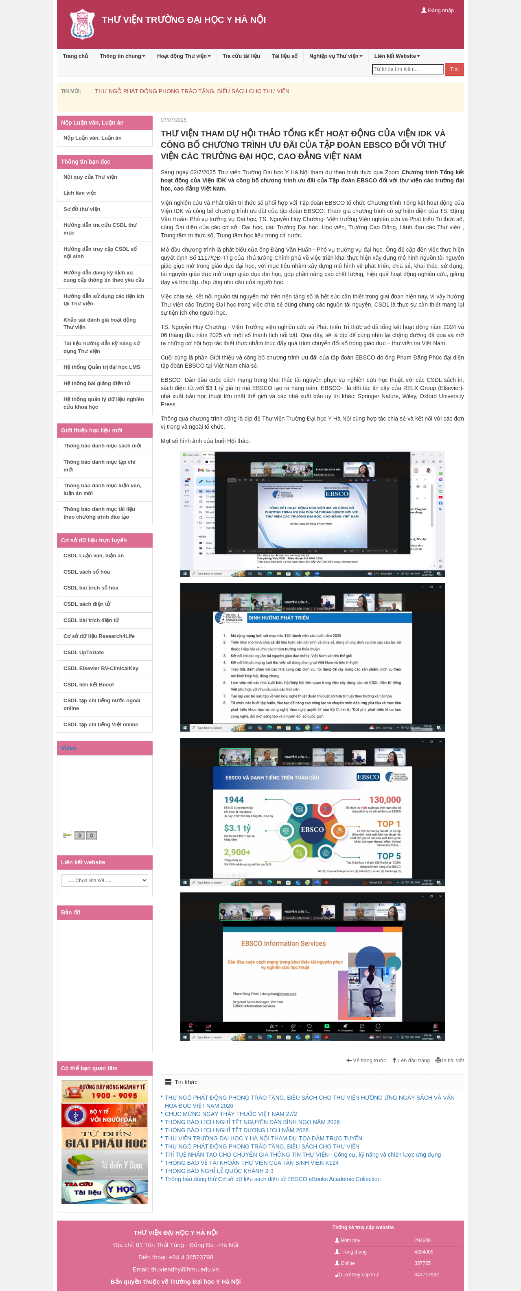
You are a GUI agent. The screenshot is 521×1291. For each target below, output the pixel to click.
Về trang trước (366, 1060)
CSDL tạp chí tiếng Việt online (100, 724)
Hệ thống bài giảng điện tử (96, 383)
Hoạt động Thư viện (184, 56)
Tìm (454, 69)
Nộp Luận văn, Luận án (92, 138)
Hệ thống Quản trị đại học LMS (101, 367)
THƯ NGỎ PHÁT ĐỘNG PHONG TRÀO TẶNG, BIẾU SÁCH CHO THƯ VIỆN (192, 91)
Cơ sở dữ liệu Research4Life (99, 636)
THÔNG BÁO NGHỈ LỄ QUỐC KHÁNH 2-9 (219, 1171)
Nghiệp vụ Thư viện (336, 56)
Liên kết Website (397, 56)
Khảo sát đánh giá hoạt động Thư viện (99, 324)
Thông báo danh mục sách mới (102, 446)
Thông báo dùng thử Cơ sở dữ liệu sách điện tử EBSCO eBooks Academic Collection (273, 1179)
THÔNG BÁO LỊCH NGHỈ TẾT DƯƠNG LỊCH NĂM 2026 (237, 1130)
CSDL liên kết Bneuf (88, 685)
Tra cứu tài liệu (241, 56)
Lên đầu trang (411, 1060)
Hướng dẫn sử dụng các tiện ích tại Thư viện (103, 300)
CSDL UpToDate (83, 652)
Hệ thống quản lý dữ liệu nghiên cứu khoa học (103, 403)
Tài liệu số (285, 56)
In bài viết (450, 1060)
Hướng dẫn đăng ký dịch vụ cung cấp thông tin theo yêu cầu (103, 276)
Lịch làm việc (79, 193)
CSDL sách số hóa (86, 572)
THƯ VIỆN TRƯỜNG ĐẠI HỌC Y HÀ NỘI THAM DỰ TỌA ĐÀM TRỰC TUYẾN (263, 1138)
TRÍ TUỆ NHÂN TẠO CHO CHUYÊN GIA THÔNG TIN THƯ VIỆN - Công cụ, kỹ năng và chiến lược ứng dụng (303, 1154)
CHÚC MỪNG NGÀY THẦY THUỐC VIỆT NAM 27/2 (231, 1114)
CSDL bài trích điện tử (91, 620)
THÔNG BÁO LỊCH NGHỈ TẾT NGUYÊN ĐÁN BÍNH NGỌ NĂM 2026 (252, 1122)
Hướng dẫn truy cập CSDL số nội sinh (100, 253)
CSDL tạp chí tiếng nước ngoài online (101, 704)
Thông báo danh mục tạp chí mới (99, 466)
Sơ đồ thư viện (82, 209)
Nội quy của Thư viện (90, 177)
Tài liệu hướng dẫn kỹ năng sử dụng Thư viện (101, 347)
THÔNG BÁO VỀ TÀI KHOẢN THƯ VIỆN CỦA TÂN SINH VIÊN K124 (252, 1162)
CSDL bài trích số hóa (90, 588)
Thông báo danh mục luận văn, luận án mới (102, 489)
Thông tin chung (122, 56)
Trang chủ (75, 56)
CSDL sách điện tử (86, 604)
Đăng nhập (437, 10)
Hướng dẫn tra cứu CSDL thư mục (100, 229)
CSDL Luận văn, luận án (93, 555)
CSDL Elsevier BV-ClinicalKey (100, 668)
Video (69, 748)
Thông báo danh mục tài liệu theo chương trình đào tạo (99, 513)
